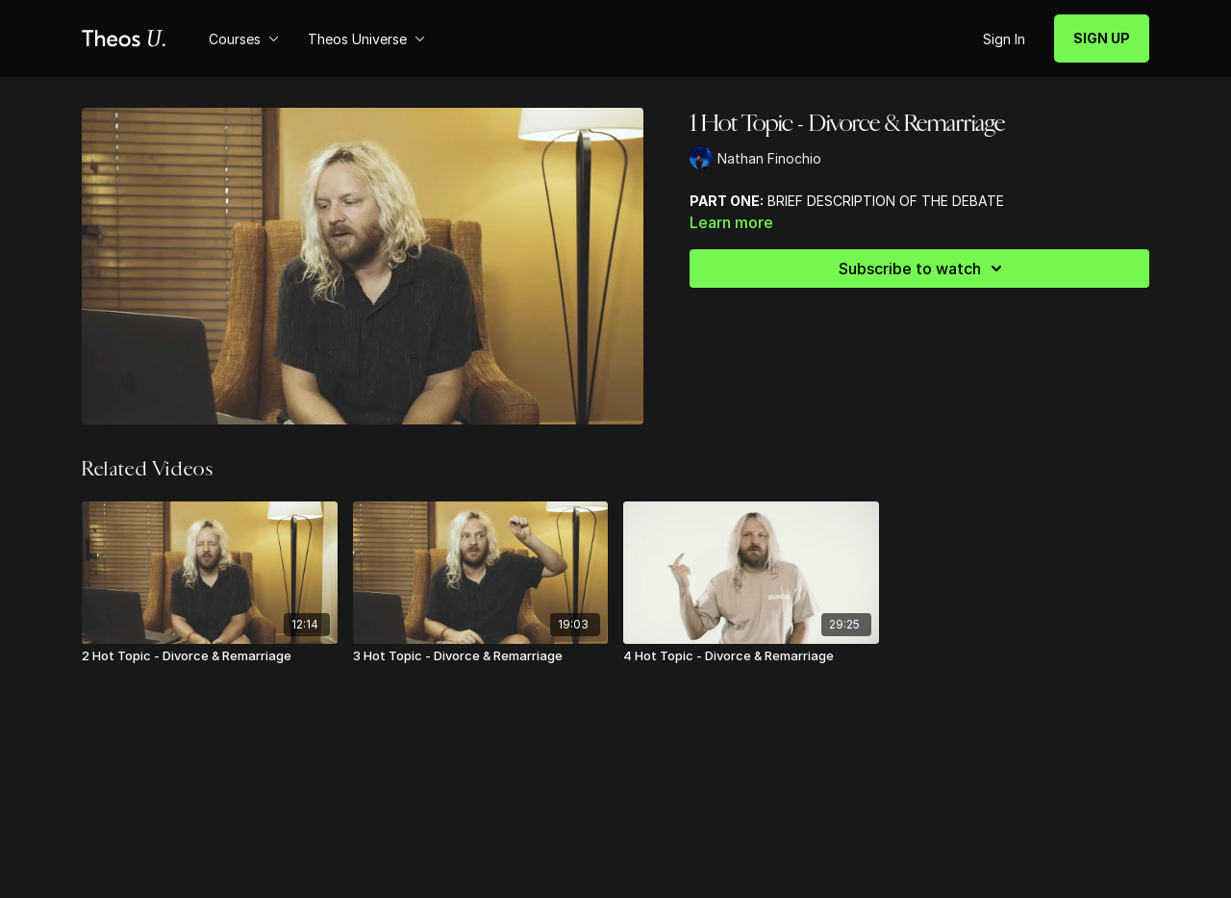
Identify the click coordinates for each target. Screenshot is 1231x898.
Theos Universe (366, 39)
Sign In (1004, 39)
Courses (244, 39)
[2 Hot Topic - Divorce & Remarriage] (210, 656)
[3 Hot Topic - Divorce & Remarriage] (481, 656)
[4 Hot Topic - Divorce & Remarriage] (751, 656)
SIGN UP (1101, 38)
